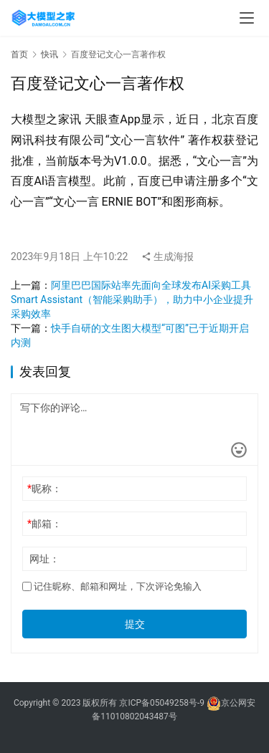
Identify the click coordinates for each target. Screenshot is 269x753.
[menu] (247, 18)
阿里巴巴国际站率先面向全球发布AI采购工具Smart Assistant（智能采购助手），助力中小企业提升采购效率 (132, 299)
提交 (135, 624)
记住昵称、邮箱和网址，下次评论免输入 (112, 586)
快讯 (49, 54)
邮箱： (44, 523)
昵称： (44, 488)
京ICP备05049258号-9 (161, 703)
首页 (19, 54)
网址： (44, 559)
